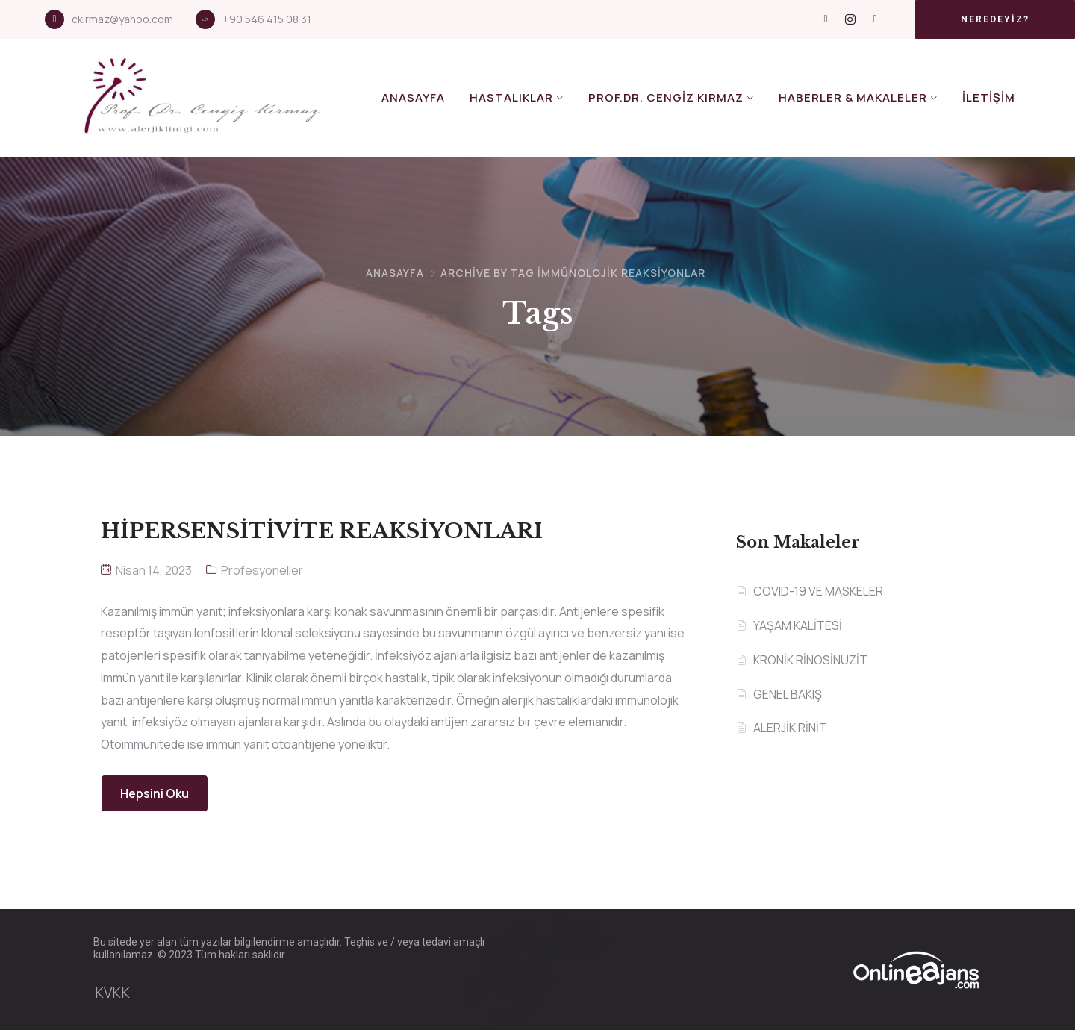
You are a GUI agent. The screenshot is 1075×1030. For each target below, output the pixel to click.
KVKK (112, 992)
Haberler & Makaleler (853, 97)
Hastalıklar (511, 97)
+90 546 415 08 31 (266, 19)
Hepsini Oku (154, 793)
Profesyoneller (262, 570)
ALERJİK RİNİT (790, 728)
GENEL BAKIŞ (787, 694)
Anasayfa (413, 97)
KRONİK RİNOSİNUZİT (810, 660)
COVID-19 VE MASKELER (818, 591)
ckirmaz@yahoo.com (122, 19)
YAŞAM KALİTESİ (797, 625)
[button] (995, 19)
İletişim (988, 97)
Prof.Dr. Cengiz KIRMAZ (666, 97)
